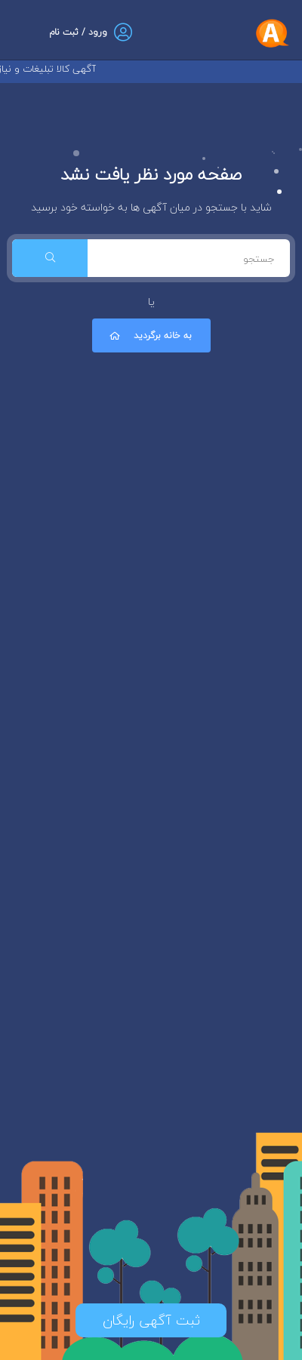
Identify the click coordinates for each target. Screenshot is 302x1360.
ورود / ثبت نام (78, 32)
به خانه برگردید (149, 335)
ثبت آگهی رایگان (151, 1320)
